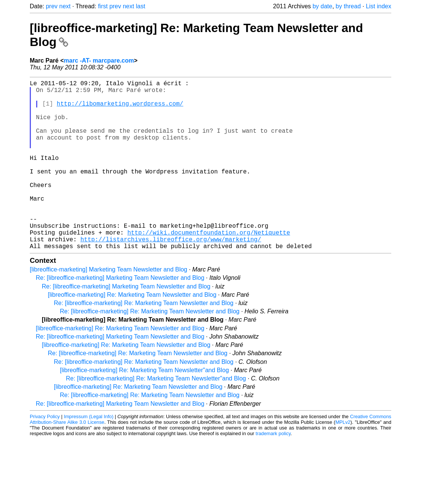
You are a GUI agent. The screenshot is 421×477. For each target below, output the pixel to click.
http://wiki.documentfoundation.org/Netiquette (208, 267)
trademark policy (273, 471)
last (140, 6)
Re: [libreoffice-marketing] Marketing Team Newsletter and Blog (120, 315)
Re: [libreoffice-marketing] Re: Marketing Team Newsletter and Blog (143, 340)
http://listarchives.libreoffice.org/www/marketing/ (170, 275)
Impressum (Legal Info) (88, 454)
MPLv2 (343, 460)
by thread (348, 6)
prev (52, 6)
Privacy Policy (45, 454)
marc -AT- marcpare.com (99, 60)
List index (378, 6)
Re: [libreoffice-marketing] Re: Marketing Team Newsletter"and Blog (156, 416)
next (64, 6)
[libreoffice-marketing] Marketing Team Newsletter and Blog (108, 307)
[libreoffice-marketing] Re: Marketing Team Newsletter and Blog (132, 332)
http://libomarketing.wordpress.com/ (120, 109)
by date (322, 6)
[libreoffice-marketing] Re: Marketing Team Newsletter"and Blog (144, 408)
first (103, 6)
